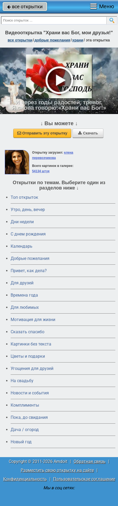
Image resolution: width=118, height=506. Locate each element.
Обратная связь (90, 461)
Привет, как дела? (29, 270)
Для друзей (22, 282)
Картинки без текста (31, 344)
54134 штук (41, 171)
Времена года (24, 295)
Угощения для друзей (32, 368)
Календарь (21, 246)
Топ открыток (24, 197)
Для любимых (25, 307)
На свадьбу (22, 380)
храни (77, 40)
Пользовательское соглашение (84, 479)
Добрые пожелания (30, 258)
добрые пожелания (52, 40)
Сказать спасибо (27, 331)
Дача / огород (25, 429)
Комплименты (25, 405)
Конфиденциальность (25, 479)
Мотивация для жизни (33, 319)
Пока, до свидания (29, 417)
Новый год (21, 441)
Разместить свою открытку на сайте (57, 470)
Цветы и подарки (28, 356)
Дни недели (22, 221)
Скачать (88, 133)
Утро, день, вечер (28, 209)
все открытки (25, 6)
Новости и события (30, 392)
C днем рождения (28, 234)
